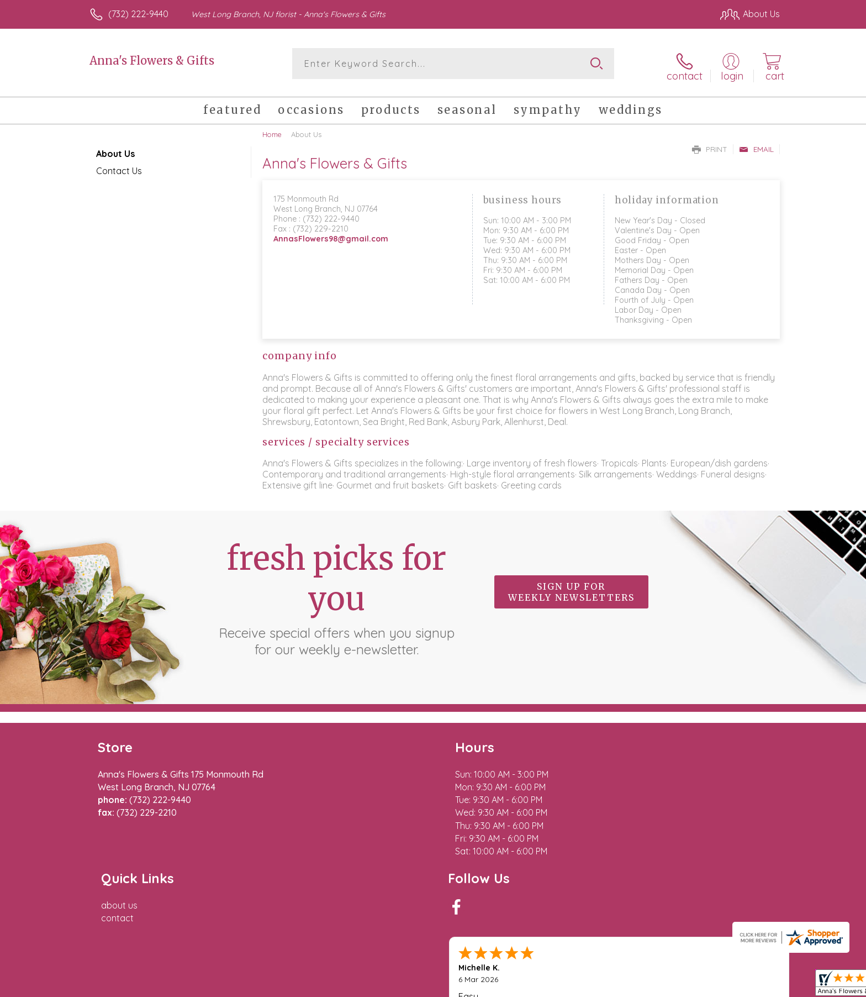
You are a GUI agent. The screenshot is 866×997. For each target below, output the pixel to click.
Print (709, 145)
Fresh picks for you (336, 594)
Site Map (750, 985)
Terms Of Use (538, 985)
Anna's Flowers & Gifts (151, 60)
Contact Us (119, 166)
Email (756, 145)
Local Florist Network (682, 985)
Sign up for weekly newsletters (571, 587)
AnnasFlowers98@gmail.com (330, 235)
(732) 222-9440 (138, 13)
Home (272, 129)
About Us (115, 149)
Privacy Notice (603, 985)
